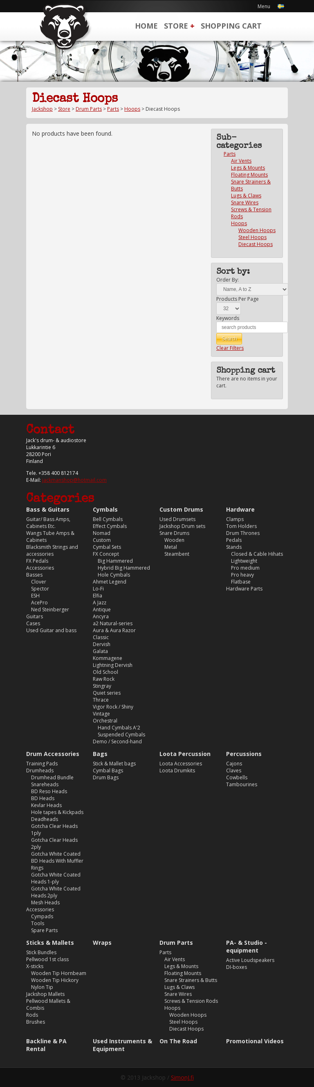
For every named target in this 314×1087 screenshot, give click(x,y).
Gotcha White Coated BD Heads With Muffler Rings (57, 860)
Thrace (101, 699)
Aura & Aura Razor (114, 630)
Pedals (234, 540)
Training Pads (42, 763)
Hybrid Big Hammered (124, 567)
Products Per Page (237, 298)
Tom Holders (241, 526)
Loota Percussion (185, 754)
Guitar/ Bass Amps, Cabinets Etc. (48, 523)
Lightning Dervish (112, 665)
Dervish (101, 644)
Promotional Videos (255, 1041)
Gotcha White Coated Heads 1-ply (56, 878)
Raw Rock (103, 678)
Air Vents (241, 160)
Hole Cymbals (114, 574)
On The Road (178, 1041)
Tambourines (241, 784)
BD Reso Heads (49, 791)
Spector (40, 588)
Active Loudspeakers (250, 960)
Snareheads (44, 784)
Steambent (176, 553)
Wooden (174, 540)
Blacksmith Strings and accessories (52, 550)
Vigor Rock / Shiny (113, 706)
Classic (101, 637)
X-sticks (34, 966)
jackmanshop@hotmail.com (74, 479)
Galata (100, 651)
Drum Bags (106, 777)
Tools (37, 923)
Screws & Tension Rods (191, 1001)
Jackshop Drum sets (182, 526)
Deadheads (44, 819)
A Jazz (99, 602)
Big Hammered (115, 560)
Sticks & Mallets (50, 942)
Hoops (132, 108)
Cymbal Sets (107, 547)
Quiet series (107, 692)
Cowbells (236, 777)
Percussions (244, 754)
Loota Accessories (180, 763)
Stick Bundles (41, 952)
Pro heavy (242, 574)
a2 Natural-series (112, 623)
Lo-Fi (98, 588)
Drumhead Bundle (52, 777)
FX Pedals (37, 560)
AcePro (39, 602)
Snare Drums (174, 533)
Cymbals (105, 509)
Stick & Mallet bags (114, 763)
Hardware (240, 509)
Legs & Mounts (248, 167)
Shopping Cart (231, 26)
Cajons (234, 763)
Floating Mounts (249, 174)
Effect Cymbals (110, 526)
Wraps (102, 942)
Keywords (227, 318)
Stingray (102, 685)
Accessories (40, 567)
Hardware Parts (244, 588)
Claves (233, 770)
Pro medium (245, 567)
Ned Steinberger (50, 609)
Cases (33, 623)
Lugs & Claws (246, 195)
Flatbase (241, 581)
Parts (113, 108)
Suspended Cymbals (121, 734)
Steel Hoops (252, 237)
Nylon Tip (42, 987)
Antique (102, 609)
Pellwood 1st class (47, 959)
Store (176, 26)
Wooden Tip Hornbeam (58, 973)
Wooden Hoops (257, 230)
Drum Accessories (52, 754)
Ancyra (101, 616)
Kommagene (107, 658)
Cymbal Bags (108, 770)
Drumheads (40, 770)
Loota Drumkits (177, 770)
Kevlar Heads (46, 805)
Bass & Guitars (48, 509)
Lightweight (244, 560)
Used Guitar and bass (51, 630)
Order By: (227, 279)
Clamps (235, 519)
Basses (34, 574)
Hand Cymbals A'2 (119, 727)
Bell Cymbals (108, 519)
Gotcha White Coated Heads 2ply (56, 892)
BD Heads (42, 798)
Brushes (35, 1021)
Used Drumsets (177, 519)
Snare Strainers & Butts (190, 980)
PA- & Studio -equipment (246, 946)
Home (146, 26)
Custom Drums (181, 509)
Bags (100, 754)
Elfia (97, 595)
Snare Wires (244, 202)
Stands (234, 547)
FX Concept (106, 553)
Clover (38, 581)
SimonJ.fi (182, 1077)
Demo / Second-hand (117, 741)
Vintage (101, 713)
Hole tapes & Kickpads (57, 812)
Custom (102, 540)
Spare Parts (44, 930)
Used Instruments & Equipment (122, 1045)
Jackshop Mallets (45, 994)
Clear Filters (230, 347)
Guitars (34, 616)
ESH (35, 595)
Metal (170, 547)
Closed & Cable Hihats (257, 553)
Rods (32, 1014)
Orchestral (105, 720)
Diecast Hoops (255, 244)
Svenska (281, 6)
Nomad (101, 533)
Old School (105, 672)
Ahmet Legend (109, 581)
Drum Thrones (243, 533)
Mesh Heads (45, 902)
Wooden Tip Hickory (54, 980)
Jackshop (42, 108)
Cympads (42, 916)
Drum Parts (89, 108)
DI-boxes (236, 967)
